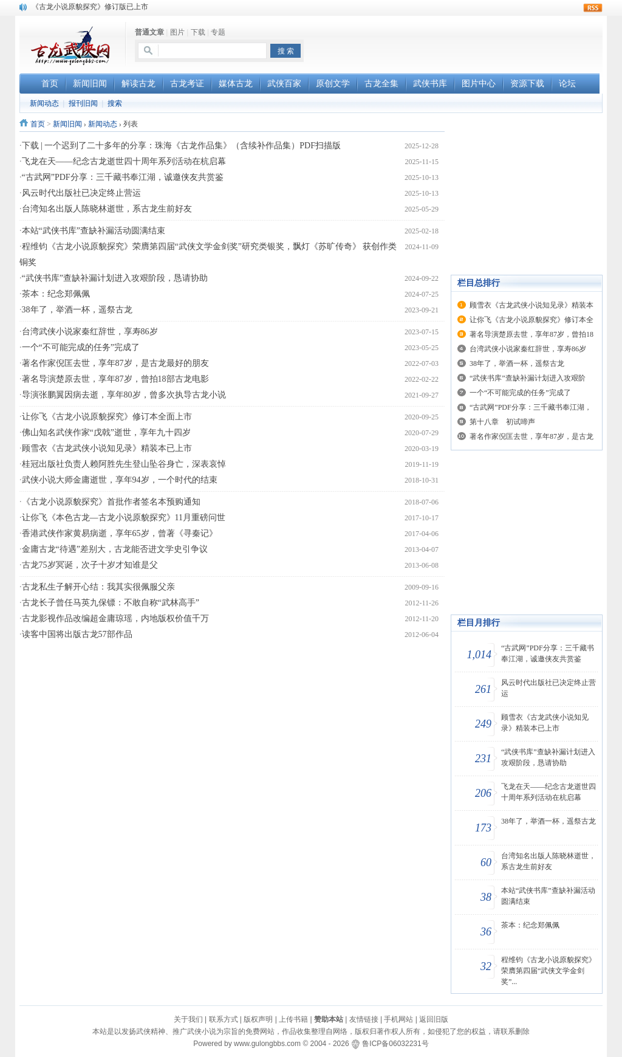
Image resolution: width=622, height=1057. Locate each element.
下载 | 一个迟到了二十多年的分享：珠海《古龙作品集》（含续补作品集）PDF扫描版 (181, 145)
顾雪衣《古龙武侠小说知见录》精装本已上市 (107, 448)
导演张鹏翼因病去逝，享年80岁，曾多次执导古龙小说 (124, 394)
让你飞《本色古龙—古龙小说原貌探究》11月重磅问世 (123, 517)
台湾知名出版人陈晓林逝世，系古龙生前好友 (107, 208)
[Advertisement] (460, 43)
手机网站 (398, 1019)
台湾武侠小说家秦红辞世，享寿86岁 (90, 331)
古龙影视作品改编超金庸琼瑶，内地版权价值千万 (115, 618)
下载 (198, 32)
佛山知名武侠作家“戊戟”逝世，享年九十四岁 (106, 432)
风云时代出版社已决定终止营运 (81, 193)
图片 (177, 32)
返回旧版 (433, 1019)
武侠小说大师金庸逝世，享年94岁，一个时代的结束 (119, 479)
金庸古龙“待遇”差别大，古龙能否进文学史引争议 (115, 549)
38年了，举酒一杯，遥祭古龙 (77, 309)
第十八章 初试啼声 (502, 422)
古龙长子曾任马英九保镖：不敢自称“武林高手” (110, 602)
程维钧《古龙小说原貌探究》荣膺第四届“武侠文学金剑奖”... (548, 970)
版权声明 (258, 1019)
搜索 (115, 103)
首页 (37, 124)
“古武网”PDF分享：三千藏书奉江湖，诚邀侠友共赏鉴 (123, 177)
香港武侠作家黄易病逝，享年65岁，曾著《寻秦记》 (119, 533)
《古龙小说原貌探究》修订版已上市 (90, 6)
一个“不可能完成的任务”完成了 (81, 347)
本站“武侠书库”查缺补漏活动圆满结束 (93, 230)
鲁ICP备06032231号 (395, 1043)
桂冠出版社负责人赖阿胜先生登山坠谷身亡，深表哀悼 (124, 464)
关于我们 (188, 1019)
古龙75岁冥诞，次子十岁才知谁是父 (90, 565)
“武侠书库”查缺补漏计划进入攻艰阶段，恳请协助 (115, 278)
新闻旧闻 (67, 124)
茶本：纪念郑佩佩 (56, 293)
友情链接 (363, 1019)
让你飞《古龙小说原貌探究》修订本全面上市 (107, 416)
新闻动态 (44, 103)
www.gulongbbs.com (267, 1043)
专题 (218, 32)
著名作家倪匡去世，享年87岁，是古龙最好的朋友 (115, 363)
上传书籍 (293, 1019)
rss (593, 8)
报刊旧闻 (83, 103)
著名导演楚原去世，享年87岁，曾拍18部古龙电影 (115, 379)
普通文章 (149, 32)
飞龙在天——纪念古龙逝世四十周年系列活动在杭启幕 (124, 161)
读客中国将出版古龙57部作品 (77, 634)
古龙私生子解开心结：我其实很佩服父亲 (98, 586)
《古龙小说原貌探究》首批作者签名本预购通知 (111, 501)
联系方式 (223, 1019)
